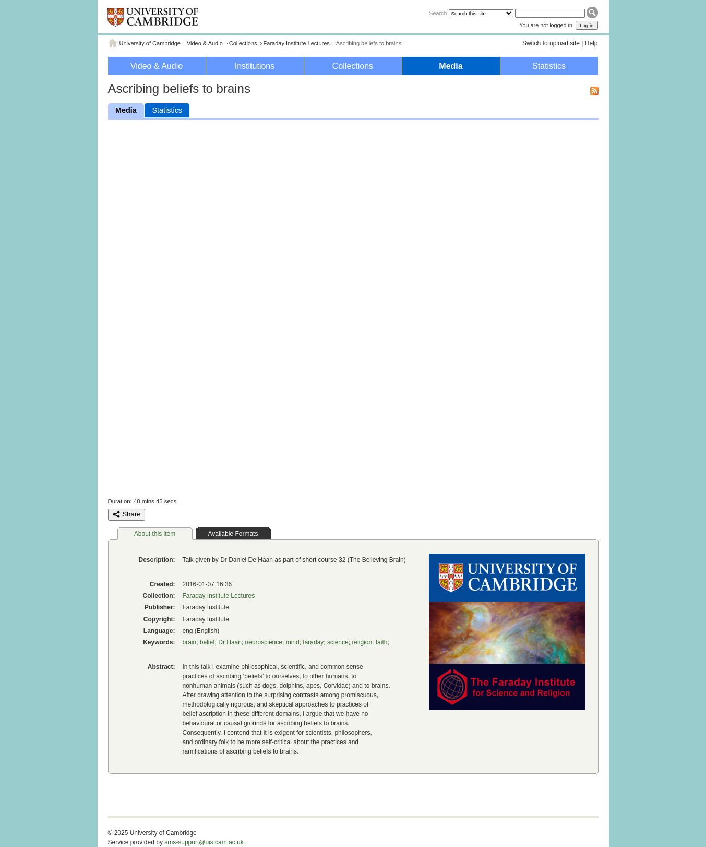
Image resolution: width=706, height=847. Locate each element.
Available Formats (233, 533)
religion (362, 642)
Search (438, 13)
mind (293, 642)
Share (126, 514)
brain (190, 642)
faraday (313, 642)
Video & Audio (205, 43)
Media (450, 66)
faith (382, 642)
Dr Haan (230, 642)
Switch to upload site (551, 43)
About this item (154, 533)
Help (591, 43)
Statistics (549, 66)
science (338, 642)
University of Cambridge (150, 43)
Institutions (254, 66)
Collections (243, 43)
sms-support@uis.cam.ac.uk (204, 842)
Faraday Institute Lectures (297, 43)
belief (207, 642)
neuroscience (263, 642)
